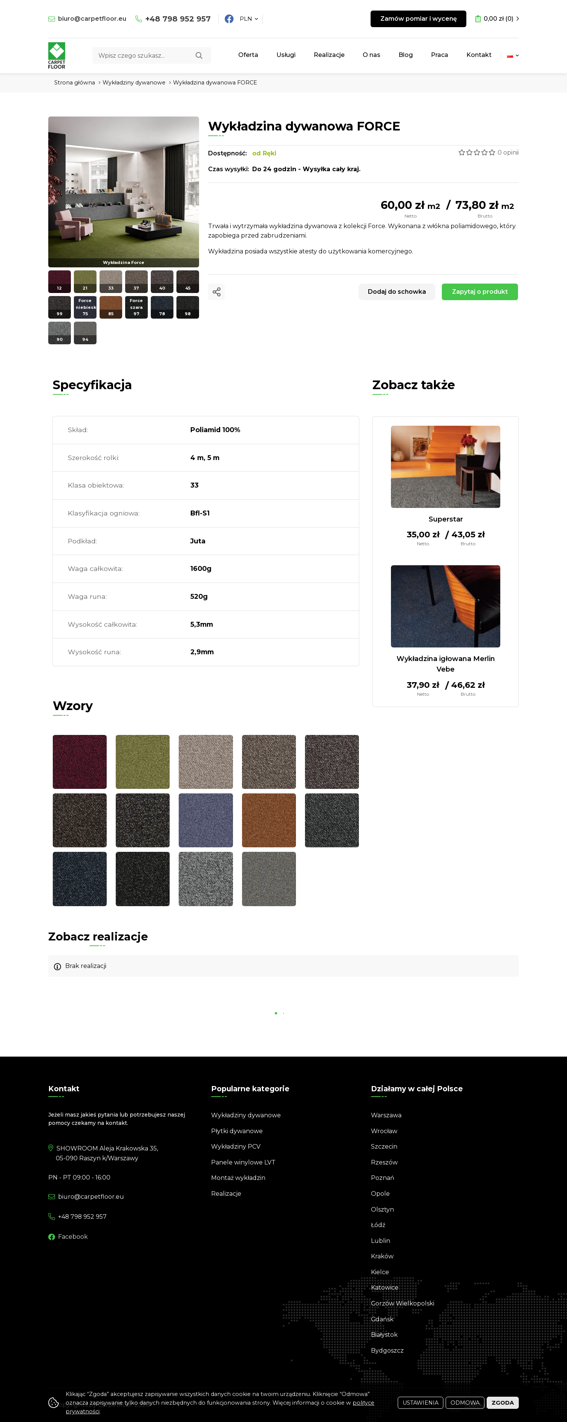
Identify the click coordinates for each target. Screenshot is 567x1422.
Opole (380, 1193)
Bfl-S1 (200, 513)
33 (194, 485)
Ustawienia (420, 1402)
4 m (197, 458)
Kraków (382, 1256)
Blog (405, 54)
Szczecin (384, 1146)
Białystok (384, 1334)
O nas (371, 54)
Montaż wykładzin (238, 1177)
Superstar (446, 519)
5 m (213, 458)
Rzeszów (384, 1162)
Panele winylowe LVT (243, 1162)
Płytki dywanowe (237, 1131)
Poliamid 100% (215, 430)
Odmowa (465, 1402)
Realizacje (329, 54)
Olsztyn (382, 1209)
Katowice (384, 1287)
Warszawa (386, 1115)
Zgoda (503, 1402)
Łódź (378, 1225)
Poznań (382, 1177)
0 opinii (508, 152)
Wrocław (384, 1131)
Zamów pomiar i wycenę (418, 18)
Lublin (380, 1240)
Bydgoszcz (387, 1350)
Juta (197, 541)
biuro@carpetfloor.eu (92, 18)
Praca (439, 54)
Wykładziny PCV (236, 1146)
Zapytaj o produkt (480, 291)
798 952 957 (178, 18)
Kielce (380, 1272)
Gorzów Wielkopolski (403, 1303)
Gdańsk (382, 1319)
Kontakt (479, 54)
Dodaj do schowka (397, 291)
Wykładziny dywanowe (246, 1115)
